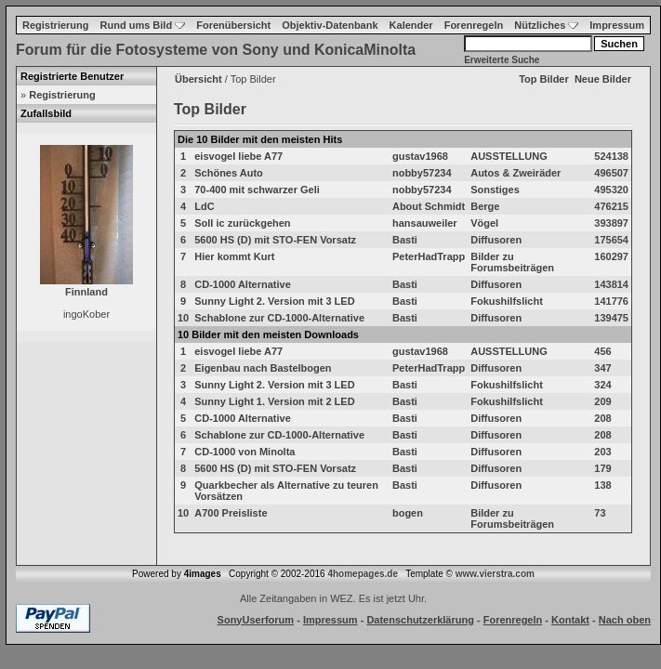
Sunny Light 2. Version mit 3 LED (274, 301)
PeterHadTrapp (428, 256)
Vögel (484, 223)
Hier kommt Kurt (234, 256)
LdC (204, 206)
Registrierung (55, 25)
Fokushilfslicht (506, 301)
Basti (404, 239)
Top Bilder (544, 79)
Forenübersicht (233, 25)
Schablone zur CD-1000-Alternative (279, 317)
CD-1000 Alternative (242, 284)
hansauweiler (424, 223)
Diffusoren (496, 239)
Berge (484, 206)
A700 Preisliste (230, 512)
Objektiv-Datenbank (329, 25)
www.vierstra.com (495, 574)
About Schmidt (428, 206)
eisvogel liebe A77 (238, 156)
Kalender (411, 25)
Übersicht (198, 79)
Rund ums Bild (143, 25)
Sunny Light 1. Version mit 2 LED (274, 401)
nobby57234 (422, 172)
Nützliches (546, 25)
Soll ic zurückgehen (242, 223)
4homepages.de (362, 574)
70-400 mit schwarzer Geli (257, 189)
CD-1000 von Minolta (244, 451)
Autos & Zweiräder (515, 172)
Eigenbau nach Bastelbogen (262, 368)
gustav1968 (420, 156)
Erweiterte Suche (501, 60)
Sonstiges (495, 189)
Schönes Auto (228, 172)
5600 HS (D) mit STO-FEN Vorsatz (275, 239)
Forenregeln (474, 25)
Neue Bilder (603, 79)
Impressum (616, 25)
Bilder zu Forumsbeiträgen (512, 262)
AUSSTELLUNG (509, 156)
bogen (407, 512)
